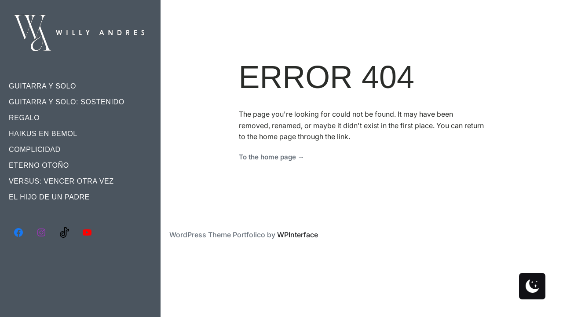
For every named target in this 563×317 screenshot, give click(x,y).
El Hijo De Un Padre (49, 197)
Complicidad (35, 149)
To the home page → (271, 157)
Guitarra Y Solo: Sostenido (66, 102)
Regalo (24, 118)
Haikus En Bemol (43, 133)
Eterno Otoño (39, 165)
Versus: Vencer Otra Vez (61, 181)
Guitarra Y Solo (42, 86)
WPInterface (297, 234)
